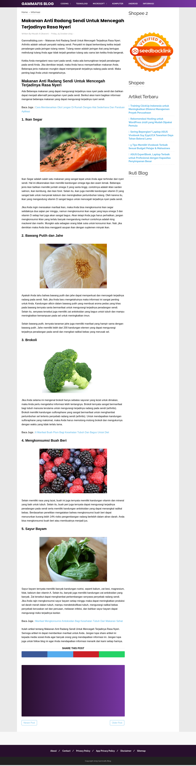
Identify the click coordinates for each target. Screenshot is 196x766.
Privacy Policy (83, 752)
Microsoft (99, 4)
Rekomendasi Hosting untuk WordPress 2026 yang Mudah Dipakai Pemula (150, 122)
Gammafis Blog (38, 3)
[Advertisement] (73, 689)
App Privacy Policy (105, 752)
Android (133, 4)
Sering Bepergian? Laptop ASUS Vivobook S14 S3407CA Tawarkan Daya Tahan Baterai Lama (151, 135)
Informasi (148, 4)
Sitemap (143, 752)
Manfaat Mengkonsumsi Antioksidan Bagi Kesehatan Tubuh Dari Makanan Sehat (79, 622)
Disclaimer (127, 752)
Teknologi (82, 4)
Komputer (117, 4)
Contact (65, 752)
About (51, 752)
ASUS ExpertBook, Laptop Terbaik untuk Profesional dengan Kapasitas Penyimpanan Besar (150, 158)
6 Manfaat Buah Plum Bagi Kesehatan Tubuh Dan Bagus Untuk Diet (72, 433)
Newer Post (29, 723)
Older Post (117, 723)
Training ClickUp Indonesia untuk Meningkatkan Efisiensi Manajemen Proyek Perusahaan (149, 109)
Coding (65, 4)
